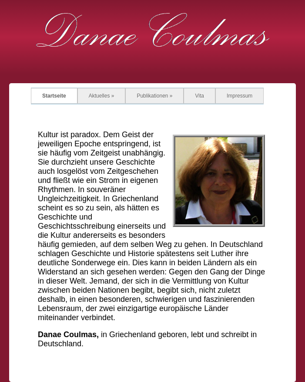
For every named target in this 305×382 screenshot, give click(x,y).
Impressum (239, 96)
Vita (199, 96)
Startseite (54, 96)
